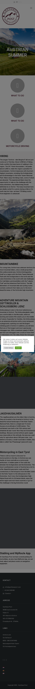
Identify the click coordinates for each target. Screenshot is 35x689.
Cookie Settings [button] (8, 348)
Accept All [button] (18, 347)
